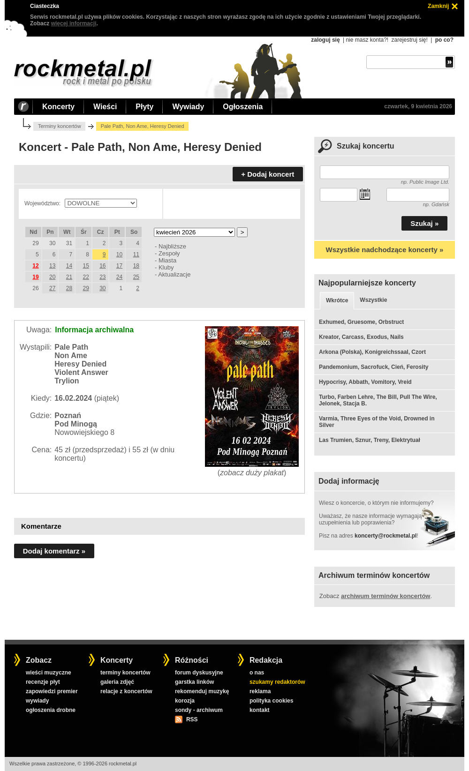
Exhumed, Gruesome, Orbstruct (361, 322)
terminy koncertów (125, 672)
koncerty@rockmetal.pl (385, 535)
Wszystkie (373, 300)
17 (119, 265)
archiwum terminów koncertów (385, 595)
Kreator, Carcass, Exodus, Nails (361, 337)
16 (102, 265)
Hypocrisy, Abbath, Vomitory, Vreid (365, 382)
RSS (191, 719)
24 (119, 277)
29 (86, 288)
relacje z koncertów (126, 691)
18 (136, 265)
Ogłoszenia (243, 107)
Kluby (166, 267)
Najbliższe (172, 246)
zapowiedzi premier (52, 691)
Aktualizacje (174, 274)
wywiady (37, 700)
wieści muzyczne (48, 672)
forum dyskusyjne (199, 672)
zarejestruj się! (409, 40)
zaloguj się (325, 40)
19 (35, 277)
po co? (444, 40)
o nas (257, 672)
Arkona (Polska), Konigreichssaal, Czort (372, 352)
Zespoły (169, 253)
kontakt (260, 710)
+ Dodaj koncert (267, 174)
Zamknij (438, 6)
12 (35, 265)
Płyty (144, 107)
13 (52, 265)
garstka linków (194, 682)
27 (52, 288)
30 (102, 288)
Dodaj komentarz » (54, 551)
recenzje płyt (43, 682)
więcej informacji (74, 23)
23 (102, 277)
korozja (185, 700)
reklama (260, 691)
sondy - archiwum (199, 710)
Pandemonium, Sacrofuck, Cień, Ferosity (373, 367)
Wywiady (188, 107)
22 (86, 277)
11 (136, 254)
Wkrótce (337, 300)
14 (69, 265)
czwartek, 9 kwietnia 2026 (418, 106)
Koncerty (58, 107)
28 (69, 288)
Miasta (167, 260)
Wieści (105, 107)
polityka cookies (271, 700)
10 (119, 254)
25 (136, 277)
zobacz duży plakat (252, 473)
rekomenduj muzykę (202, 691)
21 (69, 277)
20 (52, 277)
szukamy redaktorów (277, 682)
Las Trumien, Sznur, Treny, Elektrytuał (369, 440)
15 (86, 265)
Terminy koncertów (59, 126)
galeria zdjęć (117, 682)
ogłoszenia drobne (51, 710)
